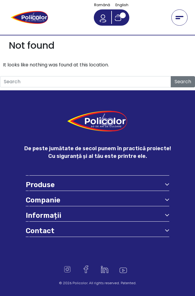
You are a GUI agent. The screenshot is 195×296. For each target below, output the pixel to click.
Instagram (67, 269)
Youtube (123, 269)
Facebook (86, 269)
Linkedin (104, 269)
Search (183, 81)
